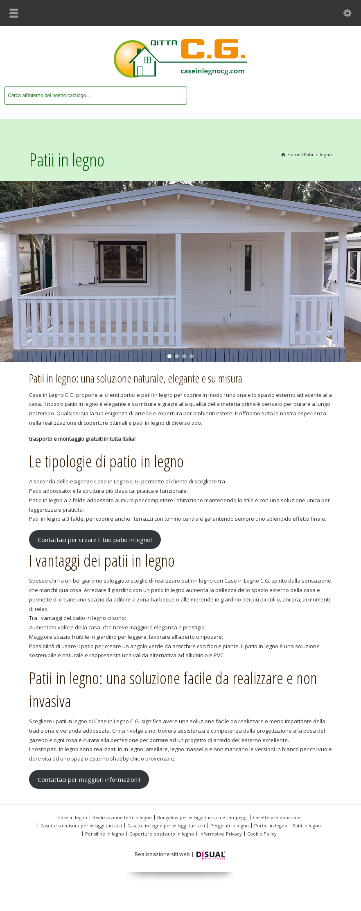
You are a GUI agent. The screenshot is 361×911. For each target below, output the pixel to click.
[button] (8, 271)
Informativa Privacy (220, 834)
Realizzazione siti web (162, 854)
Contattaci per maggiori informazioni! (89, 779)
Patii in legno (307, 825)
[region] (180, 271)
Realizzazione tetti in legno (122, 817)
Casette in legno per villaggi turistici (166, 825)
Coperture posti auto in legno (161, 834)
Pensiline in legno (104, 834)
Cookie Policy (262, 834)
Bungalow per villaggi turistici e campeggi (202, 817)
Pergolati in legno (229, 825)
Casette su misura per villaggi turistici (81, 825)
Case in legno (72, 817)
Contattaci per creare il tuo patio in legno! (95, 539)
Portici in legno (270, 825)
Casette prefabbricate (277, 817)
